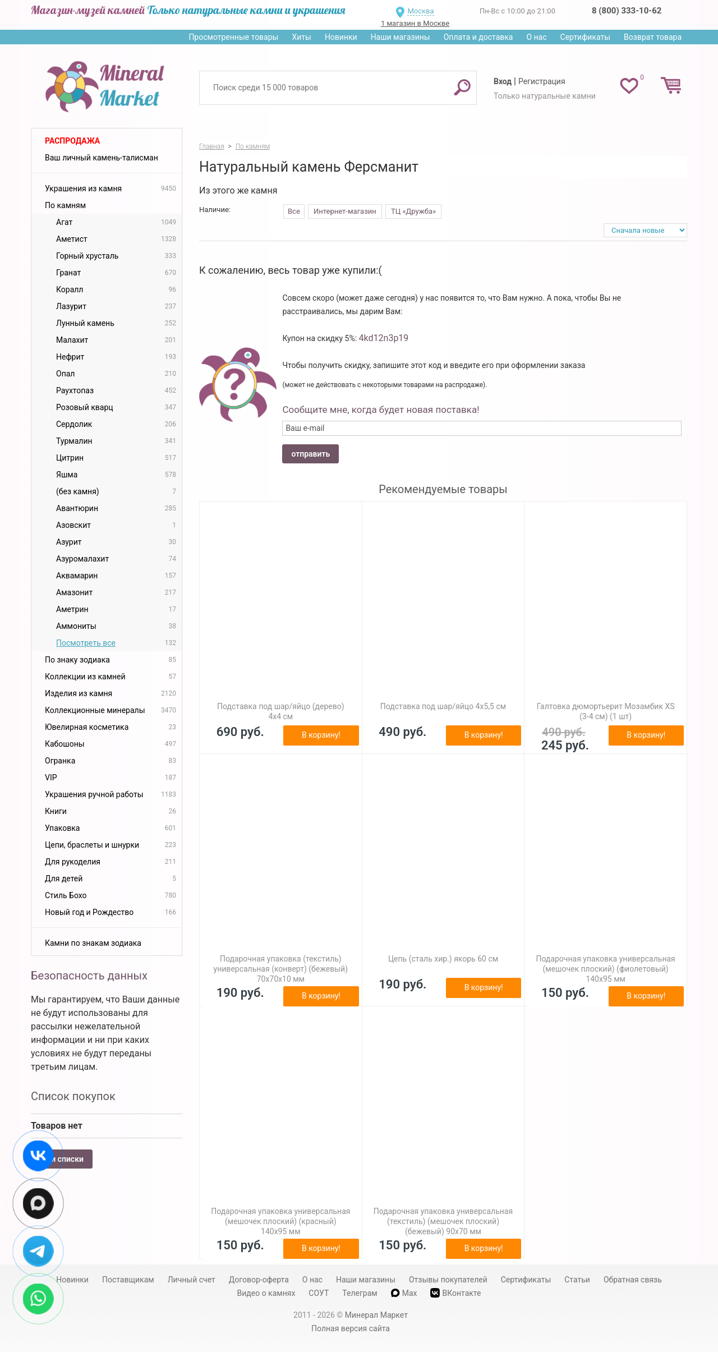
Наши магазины (400, 37)
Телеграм (359, 1293)
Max (404, 1293)
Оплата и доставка (478, 37)
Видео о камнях (266, 1293)
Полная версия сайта (350, 1328)
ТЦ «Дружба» (413, 211)
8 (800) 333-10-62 (626, 11)
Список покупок (73, 1096)
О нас (536, 37)
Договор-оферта (259, 1279)
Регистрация (541, 81)
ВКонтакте (455, 1293)
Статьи (577, 1279)
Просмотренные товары (233, 37)
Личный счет (191, 1279)
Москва (420, 11)
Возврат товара (653, 37)
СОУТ (319, 1293)
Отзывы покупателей (448, 1279)
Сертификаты (585, 37)
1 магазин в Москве (415, 23)
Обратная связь (633, 1279)
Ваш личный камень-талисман (101, 157)
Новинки (341, 37)
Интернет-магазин (345, 211)
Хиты (301, 37)
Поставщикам (128, 1279)
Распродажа (72, 140)
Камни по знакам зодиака (93, 943)
